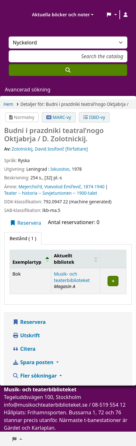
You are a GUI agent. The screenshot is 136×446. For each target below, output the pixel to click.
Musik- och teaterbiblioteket (72, 277)
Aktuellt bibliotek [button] (64, 259)
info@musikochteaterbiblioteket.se (45, 404)
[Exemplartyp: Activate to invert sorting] (30, 259)
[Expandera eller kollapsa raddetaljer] (113, 281)
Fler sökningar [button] (35, 375)
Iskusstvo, (60, 169)
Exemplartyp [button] (27, 262)
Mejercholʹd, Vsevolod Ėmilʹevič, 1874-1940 (62, 187)
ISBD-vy (94, 117)
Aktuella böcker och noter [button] (61, 15)
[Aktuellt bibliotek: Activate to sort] (75, 259)
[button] (111, 15)
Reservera (25, 222)
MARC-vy (58, 117)
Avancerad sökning (27, 89)
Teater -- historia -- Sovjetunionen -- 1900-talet (50, 193)
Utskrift (26, 335)
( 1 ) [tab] (23, 238)
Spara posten (33, 362)
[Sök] (68, 70)
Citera (23, 348)
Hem (8, 104)
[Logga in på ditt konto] (125, 15)
